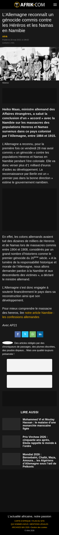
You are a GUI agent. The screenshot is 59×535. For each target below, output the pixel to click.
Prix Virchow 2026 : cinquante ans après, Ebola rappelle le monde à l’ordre (39, 441)
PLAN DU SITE (38, 521)
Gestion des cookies (39, 527)
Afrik (4, 36)
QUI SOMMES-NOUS (19, 524)
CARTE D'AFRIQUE (22, 521)
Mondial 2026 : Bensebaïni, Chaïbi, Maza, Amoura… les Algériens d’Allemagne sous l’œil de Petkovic (39, 460)
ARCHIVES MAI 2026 (20, 527)
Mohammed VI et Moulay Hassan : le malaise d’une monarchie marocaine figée (39, 424)
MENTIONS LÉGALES (39, 524)
